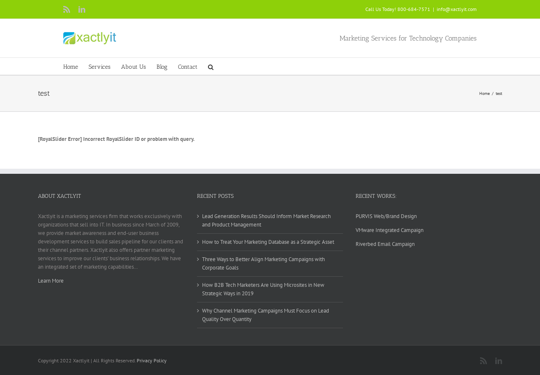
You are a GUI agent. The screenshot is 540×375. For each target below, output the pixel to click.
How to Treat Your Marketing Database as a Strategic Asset (268, 242)
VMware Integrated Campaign (390, 230)
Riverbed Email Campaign (385, 244)
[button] (210, 66)
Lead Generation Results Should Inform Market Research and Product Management (266, 220)
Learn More (51, 280)
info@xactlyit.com (457, 9)
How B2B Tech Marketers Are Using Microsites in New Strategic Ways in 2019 (263, 289)
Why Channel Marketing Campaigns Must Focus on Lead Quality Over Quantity (265, 315)
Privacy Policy (152, 360)
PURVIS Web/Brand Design (386, 216)
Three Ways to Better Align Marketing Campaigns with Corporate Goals (263, 263)
